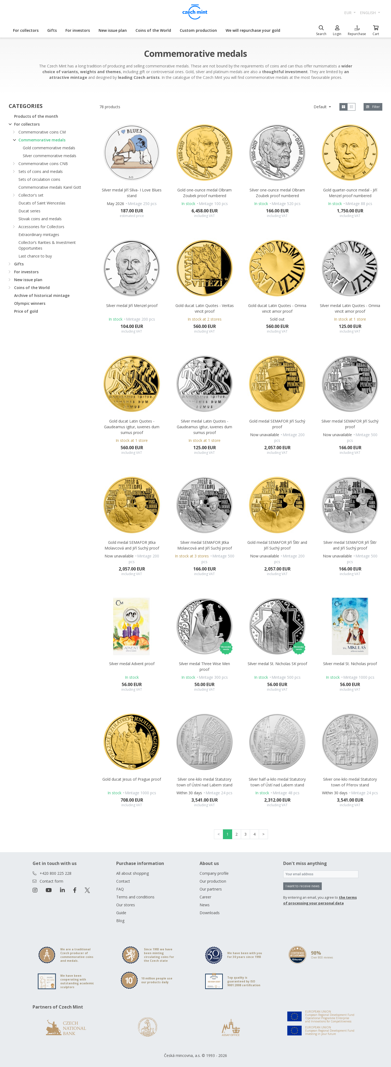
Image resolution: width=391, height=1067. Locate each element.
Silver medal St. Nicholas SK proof (277, 663)
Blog (120, 920)
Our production (213, 881)
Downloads (210, 912)
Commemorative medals (41, 139)
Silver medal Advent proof (131, 663)
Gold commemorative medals (49, 147)
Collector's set (30, 195)
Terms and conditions (135, 896)
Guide (121, 912)
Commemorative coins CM (42, 132)
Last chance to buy (35, 256)
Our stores (125, 904)
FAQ (120, 889)
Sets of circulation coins (39, 179)
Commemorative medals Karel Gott (49, 187)
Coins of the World (153, 30)
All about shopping (132, 873)
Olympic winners (29, 303)
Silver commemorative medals (49, 155)
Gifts (52, 30)
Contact (123, 881)
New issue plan (113, 30)
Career (205, 896)
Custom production (198, 30)
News (205, 904)
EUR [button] (348, 12)
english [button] (368, 12)
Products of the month (36, 116)
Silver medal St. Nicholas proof (350, 663)
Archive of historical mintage (42, 295)
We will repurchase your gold (253, 30)
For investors (77, 30)
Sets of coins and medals (40, 171)
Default (321, 106)
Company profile (214, 873)
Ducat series (29, 210)
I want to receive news (302, 886)
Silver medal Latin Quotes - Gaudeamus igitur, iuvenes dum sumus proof (204, 426)
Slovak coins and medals (40, 218)
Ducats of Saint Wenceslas (41, 203)
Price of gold (26, 311)
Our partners (211, 889)
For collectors (26, 30)
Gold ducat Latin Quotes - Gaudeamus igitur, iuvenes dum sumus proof (131, 426)
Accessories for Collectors (41, 226)
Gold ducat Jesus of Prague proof (131, 779)
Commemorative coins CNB (43, 163)
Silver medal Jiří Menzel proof (131, 305)
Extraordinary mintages (38, 234)
